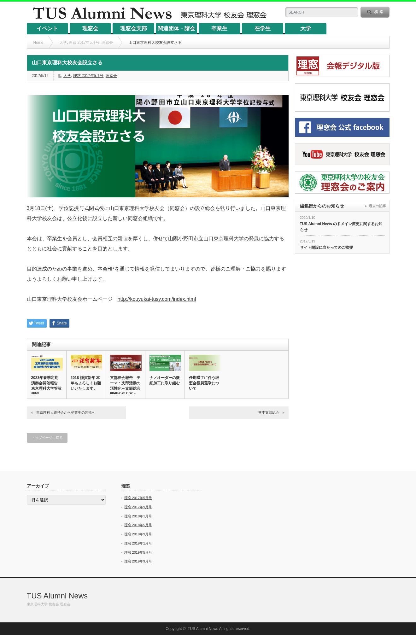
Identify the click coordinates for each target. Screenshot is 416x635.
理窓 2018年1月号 (138, 516)
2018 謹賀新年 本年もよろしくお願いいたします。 (86, 383)
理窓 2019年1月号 (138, 543)
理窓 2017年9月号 (138, 507)
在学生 (263, 29)
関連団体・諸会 (176, 29)
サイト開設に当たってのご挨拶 (326, 247)
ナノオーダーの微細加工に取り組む (164, 380)
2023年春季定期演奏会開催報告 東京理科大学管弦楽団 (46, 386)
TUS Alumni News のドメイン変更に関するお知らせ (341, 227)
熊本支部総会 (268, 412)
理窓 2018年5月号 (138, 525)
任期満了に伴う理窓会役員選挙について (204, 383)
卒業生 (219, 29)
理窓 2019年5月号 (138, 552)
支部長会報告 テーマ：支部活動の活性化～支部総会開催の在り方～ (125, 386)
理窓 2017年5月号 (84, 42)
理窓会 (90, 29)
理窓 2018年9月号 (138, 534)
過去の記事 (377, 206)
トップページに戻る (47, 438)
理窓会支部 (133, 29)
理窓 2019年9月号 (138, 561)
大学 (305, 29)
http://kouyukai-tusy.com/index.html (157, 299)
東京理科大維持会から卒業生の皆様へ (65, 412)
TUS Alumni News (57, 595)
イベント (47, 29)
